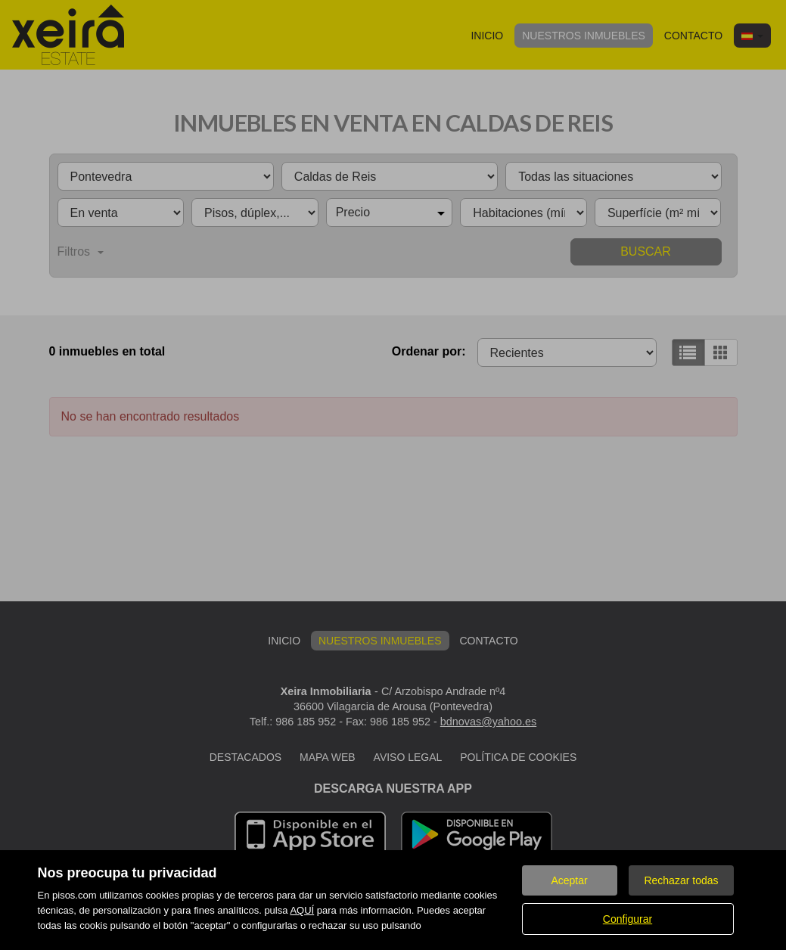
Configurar (627, 919)
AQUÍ (302, 910)
